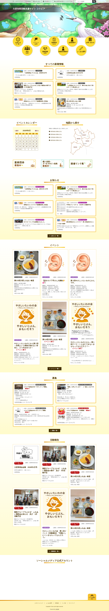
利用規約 (57, 603)
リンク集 (64, 603)
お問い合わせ (37, 1)
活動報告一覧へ (55, 551)
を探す (36, 43)
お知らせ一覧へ (55, 236)
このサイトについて (19, 1)
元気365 (57, 609)
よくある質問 (49, 603)
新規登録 (29, 1)
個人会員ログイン (48, 1)
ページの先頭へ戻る (92, 598)
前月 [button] (17, 130)
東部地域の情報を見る (56, 131)
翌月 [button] (36, 130)
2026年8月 (27, 131)
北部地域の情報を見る (56, 137)
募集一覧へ (55, 430)
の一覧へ (18, 43)
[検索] (94, 1)
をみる (54, 43)
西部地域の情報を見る (56, 134)
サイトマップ (72, 603)
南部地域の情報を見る (56, 140)
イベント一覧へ (55, 368)
